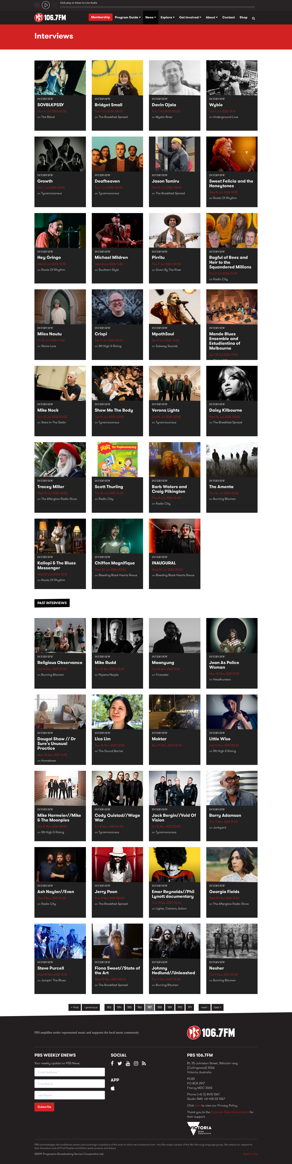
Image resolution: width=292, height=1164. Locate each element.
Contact (228, 17)
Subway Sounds (167, 346)
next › (204, 1007)
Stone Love (48, 346)
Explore (168, 17)
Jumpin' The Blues (53, 980)
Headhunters (222, 679)
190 (180, 1007)
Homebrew (48, 760)
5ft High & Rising (110, 346)
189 (170, 1007)
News (150, 17)
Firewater (162, 675)
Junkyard (219, 827)
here (198, 1105)
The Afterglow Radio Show (59, 499)
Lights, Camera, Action (171, 908)
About (212, 17)
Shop (243, 17)
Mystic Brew (164, 117)
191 (190, 1007)
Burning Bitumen (224, 499)
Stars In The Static (53, 422)
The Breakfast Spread (113, 117)
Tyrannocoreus (51, 193)
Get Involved (190, 17)
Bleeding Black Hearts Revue (118, 575)
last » (217, 1007)
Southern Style (109, 269)
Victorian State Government (230, 1112)
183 (109, 1007)
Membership (100, 17)
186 (139, 1007)
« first (74, 1007)
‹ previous (90, 1007)
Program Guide (128, 17)
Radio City (220, 279)
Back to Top (250, 1154)
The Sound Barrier (111, 751)
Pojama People (109, 675)
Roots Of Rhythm (225, 198)
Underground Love (225, 117)
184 (119, 1007)
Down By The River (168, 269)
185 (129, 1007)
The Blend (48, 117)
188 (159, 1007)
